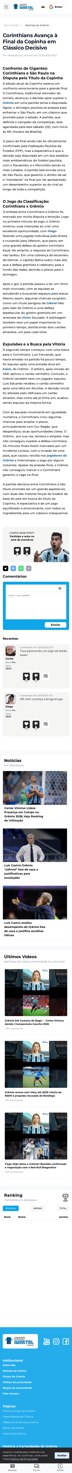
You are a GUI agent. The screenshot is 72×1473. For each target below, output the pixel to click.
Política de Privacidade (24, 1458)
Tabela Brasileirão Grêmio (18, 1416)
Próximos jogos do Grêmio (19, 1410)
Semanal (10, 1208)
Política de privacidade (17, 1382)
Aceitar (62, 1455)
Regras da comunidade (17, 1387)
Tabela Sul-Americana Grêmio (21, 1422)
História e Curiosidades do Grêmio (30, 1446)
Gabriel (51, 303)
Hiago (52, 231)
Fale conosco (11, 1393)
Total (63, 1208)
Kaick (7, 369)
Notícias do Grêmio (15, 1370)
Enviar (55, 624)
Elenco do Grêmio (13, 1427)
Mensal (37, 1208)
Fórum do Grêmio (14, 1376)
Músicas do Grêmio (14, 1433)
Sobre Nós (9, 1365)
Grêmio (8, 103)
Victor (26, 317)
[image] (59, 588)
